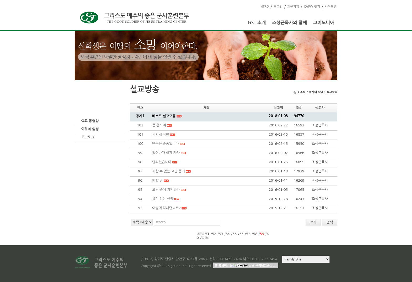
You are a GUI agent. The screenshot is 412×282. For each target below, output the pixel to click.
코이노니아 (323, 22)
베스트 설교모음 (164, 116)
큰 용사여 (159, 125)
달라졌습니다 (161, 162)
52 (214, 233)
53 (221, 233)
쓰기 (313, 222)
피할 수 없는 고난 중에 (168, 171)
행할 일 (157, 180)
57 (248, 233)
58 (255, 233)
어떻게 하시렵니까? (166, 208)
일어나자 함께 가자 (166, 153)
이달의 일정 (90, 129)
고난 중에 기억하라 (166, 189)
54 (228, 233)
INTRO (264, 6)
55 (235, 233)
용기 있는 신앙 (162, 199)
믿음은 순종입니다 (165, 143)
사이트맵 (331, 6)
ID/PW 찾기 (312, 6)
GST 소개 (257, 22)
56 (241, 233)
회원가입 (293, 6)
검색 (330, 222)
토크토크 (87, 137)
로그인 (278, 6)
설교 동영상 (90, 120)
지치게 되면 (160, 134)
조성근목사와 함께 (289, 22)
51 (207, 233)
